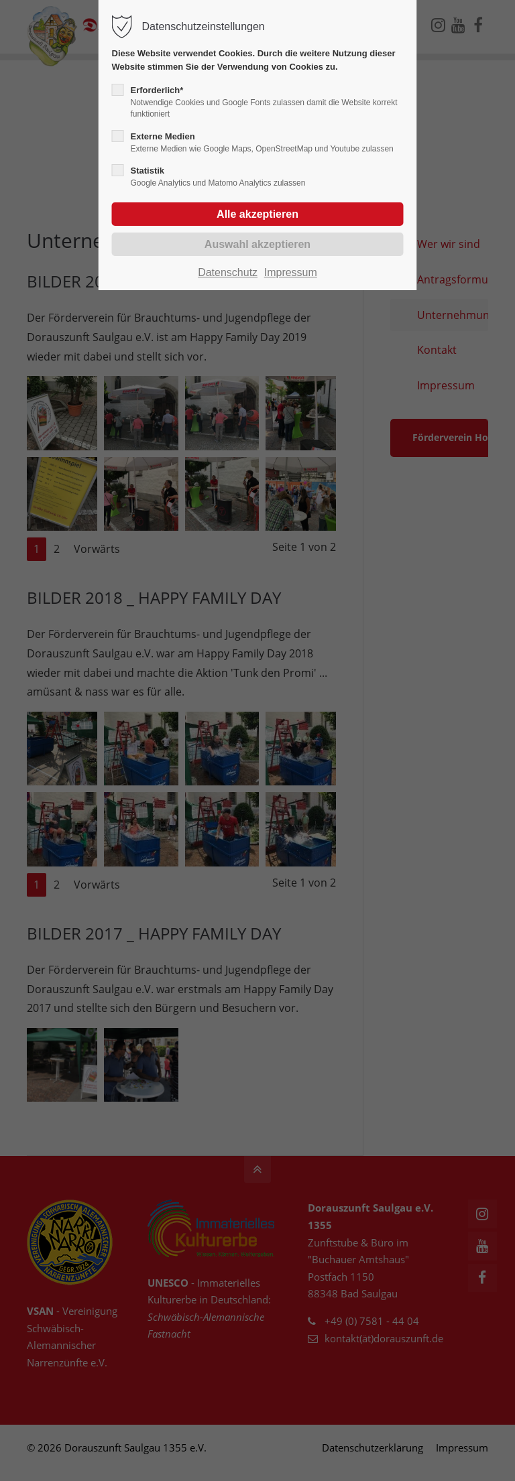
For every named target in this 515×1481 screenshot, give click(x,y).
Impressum (290, 272)
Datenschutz (228, 272)
